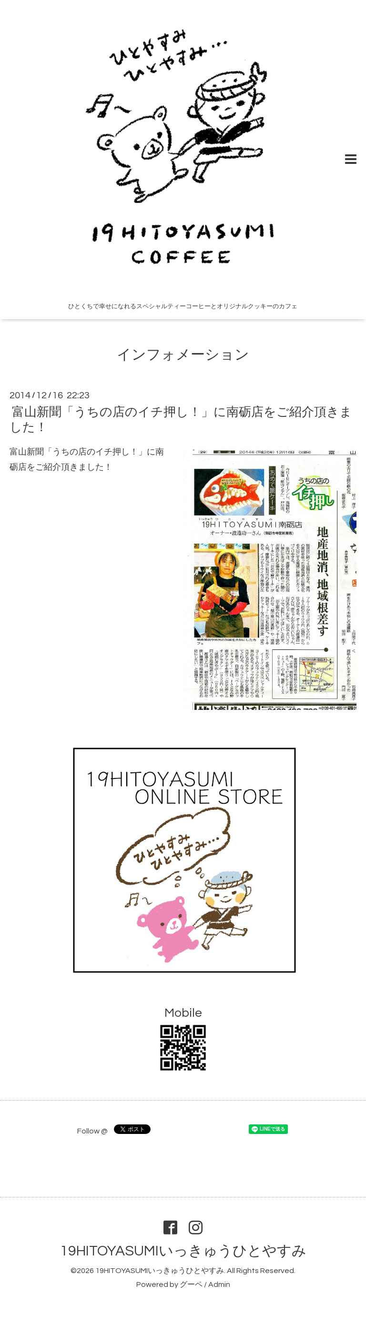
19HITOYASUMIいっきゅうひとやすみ (183, 1251)
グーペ (191, 1284)
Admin (219, 1284)
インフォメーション (183, 354)
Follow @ (92, 1131)
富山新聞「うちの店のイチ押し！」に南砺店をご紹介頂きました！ (181, 419)
